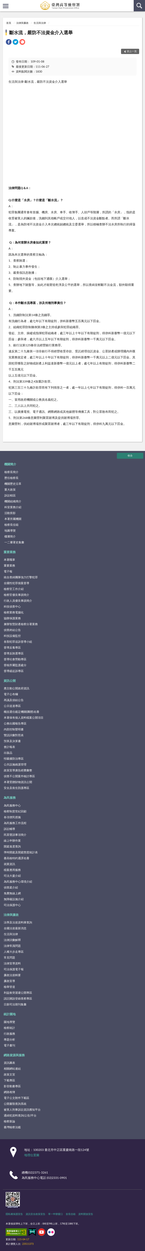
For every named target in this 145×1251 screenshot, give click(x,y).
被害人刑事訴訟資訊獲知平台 (22, 1109)
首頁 (8, 22)
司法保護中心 (12, 905)
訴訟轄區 (10, 495)
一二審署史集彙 (14, 542)
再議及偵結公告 (14, 700)
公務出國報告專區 (15, 723)
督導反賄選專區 (14, 653)
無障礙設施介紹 (14, 899)
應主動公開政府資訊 (16, 688)
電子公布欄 (11, 694)
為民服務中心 (12, 805)
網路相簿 (9, 1092)
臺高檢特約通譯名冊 (16, 858)
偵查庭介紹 (11, 887)
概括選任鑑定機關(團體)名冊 (21, 711)
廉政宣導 (9, 981)
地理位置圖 (31, 1155)
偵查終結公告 (12, 630)
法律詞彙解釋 (12, 940)
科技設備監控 (12, 635)
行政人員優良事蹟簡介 (18, 600)
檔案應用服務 (12, 869)
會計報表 (9, 746)
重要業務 (10, 552)
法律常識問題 (12, 945)
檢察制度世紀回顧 (15, 811)
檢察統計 (9, 1027)
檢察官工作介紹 (14, 589)
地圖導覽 (10, 530)
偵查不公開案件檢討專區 (19, 776)
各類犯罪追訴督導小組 (18, 641)
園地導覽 (9, 1022)
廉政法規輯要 (12, 975)
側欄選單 (5, 6)
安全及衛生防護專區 (16, 787)
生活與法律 (40, 22)
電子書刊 (9, 1045)
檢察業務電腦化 (14, 612)
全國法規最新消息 (15, 928)
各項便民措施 (12, 817)
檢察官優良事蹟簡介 (16, 594)
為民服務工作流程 (15, 823)
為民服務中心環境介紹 (18, 881)
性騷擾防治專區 (14, 758)
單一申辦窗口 (55, 1213)
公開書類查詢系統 (15, 1103)
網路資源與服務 (14, 1055)
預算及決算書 (12, 741)
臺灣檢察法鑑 (12, 1127)
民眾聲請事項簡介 (15, 834)
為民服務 (10, 797)
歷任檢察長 (11, 477)
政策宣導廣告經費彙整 (18, 770)
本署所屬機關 (12, 518)
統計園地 (10, 1014)
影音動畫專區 (12, 1086)
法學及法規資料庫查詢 (18, 922)
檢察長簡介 (11, 472)
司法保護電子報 (14, 969)
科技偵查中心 (12, 606)
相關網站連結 (12, 1068)
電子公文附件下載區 (16, 1097)
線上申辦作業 (12, 840)
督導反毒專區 (12, 647)
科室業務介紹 (12, 507)
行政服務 (9, 1033)
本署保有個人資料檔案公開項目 (23, 717)
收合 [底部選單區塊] (130, 455)
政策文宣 (9, 1074)
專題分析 (9, 1039)
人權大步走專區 (14, 951)
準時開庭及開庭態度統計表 (21, 852)
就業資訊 (9, 864)
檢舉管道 (9, 986)
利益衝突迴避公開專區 (18, 992)
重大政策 (10, 489)
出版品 (8, 752)
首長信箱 (71, 1213)
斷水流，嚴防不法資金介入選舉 (41, 32)
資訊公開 (10, 680)
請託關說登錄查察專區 (18, 998)
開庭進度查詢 (12, 846)
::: (3, 2)
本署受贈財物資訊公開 (18, 782)
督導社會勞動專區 (15, 659)
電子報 (8, 571)
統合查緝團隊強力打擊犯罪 (21, 577)
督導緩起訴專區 (14, 671)
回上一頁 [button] (132, 51)
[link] (9, 42)
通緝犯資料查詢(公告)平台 (20, 1115)
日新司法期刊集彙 (15, 1004)
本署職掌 (9, 559)
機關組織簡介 (12, 501)
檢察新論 (9, 1121)
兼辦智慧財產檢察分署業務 (21, 624)
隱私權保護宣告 (14, 1213)
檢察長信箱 (11, 524)
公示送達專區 (12, 705)
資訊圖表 (9, 1062)
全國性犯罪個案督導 (16, 583)
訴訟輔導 (9, 828)
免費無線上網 (12, 893)
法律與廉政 (22, 22)
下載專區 (9, 1080)
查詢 (139, 5)
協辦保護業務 (12, 618)
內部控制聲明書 (14, 729)
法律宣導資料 (12, 963)
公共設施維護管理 (15, 764)
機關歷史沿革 (12, 483)
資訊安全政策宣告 (35, 1213)
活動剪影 (10, 513)
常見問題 (9, 957)
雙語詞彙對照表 (14, 735)
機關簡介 (10, 464)
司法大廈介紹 (12, 875)
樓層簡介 (10, 536)
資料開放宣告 (85, 1213)
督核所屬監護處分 (15, 665)
